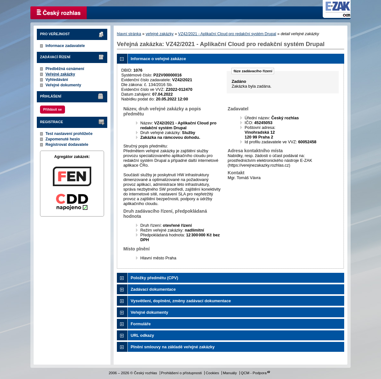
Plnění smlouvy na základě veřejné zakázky (173, 346)
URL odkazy (142, 335)
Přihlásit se (52, 109)
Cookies (212, 373)
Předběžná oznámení (64, 69)
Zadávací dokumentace (153, 289)
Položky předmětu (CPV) (154, 277)
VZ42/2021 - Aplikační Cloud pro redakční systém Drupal (227, 34)
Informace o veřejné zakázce (158, 58)
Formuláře (141, 323)
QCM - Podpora (254, 373)
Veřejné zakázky (60, 74)
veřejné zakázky (160, 34)
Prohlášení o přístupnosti (181, 373)
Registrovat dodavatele (66, 144)
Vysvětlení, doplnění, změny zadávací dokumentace (181, 300)
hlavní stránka (129, 34)
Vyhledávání (56, 79)
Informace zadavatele (65, 45)
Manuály (230, 373)
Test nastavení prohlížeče (69, 133)
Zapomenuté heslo (62, 139)
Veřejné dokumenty (63, 85)
